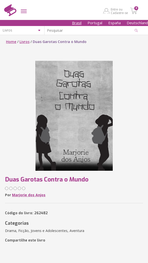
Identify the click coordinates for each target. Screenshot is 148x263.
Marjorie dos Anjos (29, 194)
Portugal (95, 22)
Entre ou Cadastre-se (119, 11)
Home (11, 41)
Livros (25, 41)
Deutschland (137, 22)
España (114, 22)
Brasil (77, 22)
